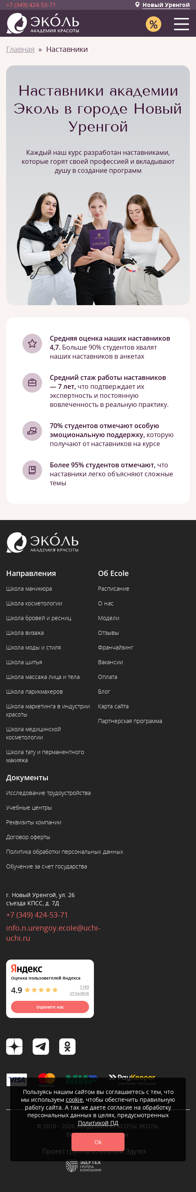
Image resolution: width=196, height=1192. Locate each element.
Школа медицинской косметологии (33, 733)
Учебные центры (29, 807)
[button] (183, 22)
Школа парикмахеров (34, 691)
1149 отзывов (79, 990)
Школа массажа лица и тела (43, 677)
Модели (108, 618)
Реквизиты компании (33, 822)
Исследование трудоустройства (48, 793)
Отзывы (108, 632)
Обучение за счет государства (46, 866)
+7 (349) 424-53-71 (31, 5)
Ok (98, 1142)
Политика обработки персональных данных (64, 851)
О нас (106, 603)
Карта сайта (113, 706)
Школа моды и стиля (33, 647)
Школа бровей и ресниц (38, 618)
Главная (20, 49)
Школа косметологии (34, 603)
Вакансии (110, 662)
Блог (104, 691)
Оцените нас (50, 1007)
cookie (74, 1099)
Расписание (113, 588)
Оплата (107, 677)
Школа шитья (24, 662)
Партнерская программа (130, 721)
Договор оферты (28, 837)
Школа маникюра (29, 588)
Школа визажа (25, 632)
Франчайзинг (116, 647)
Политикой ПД (98, 1123)
